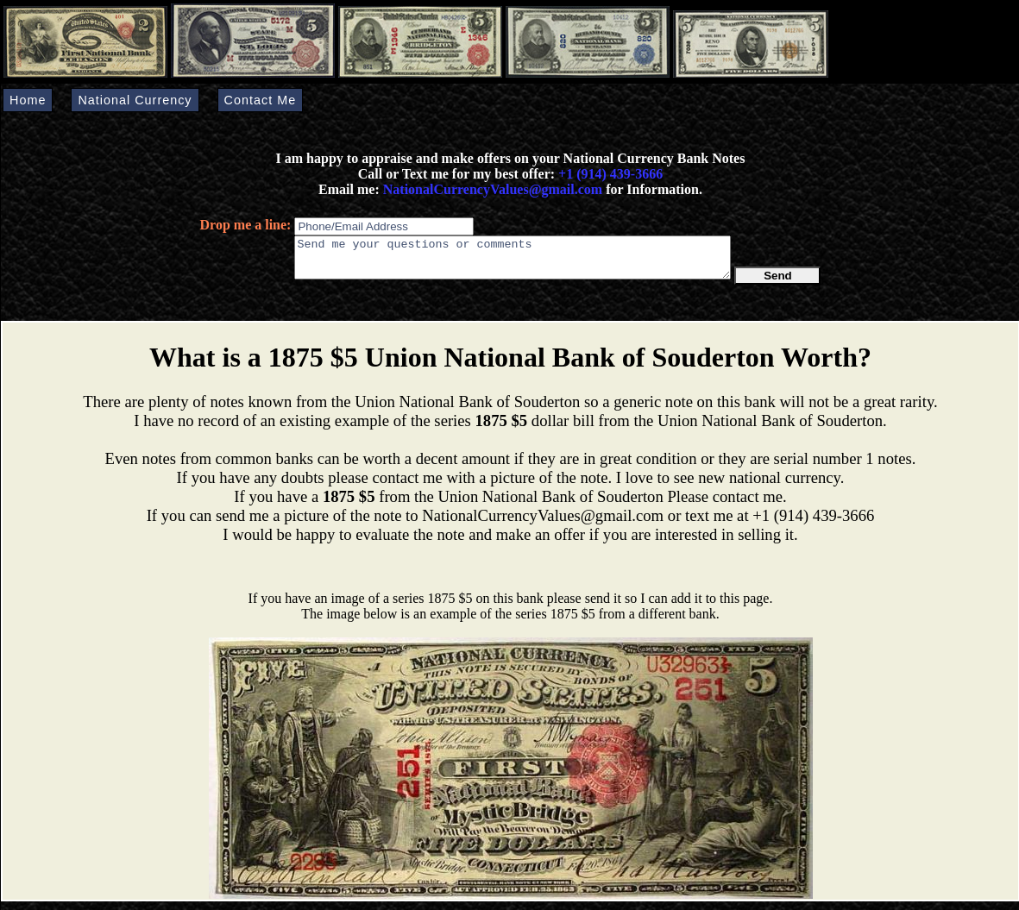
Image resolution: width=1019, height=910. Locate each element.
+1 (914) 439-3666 (610, 173)
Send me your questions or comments (512, 261)
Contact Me (260, 100)
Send (778, 283)
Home (27, 100)
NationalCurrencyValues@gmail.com (491, 189)
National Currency (135, 100)
